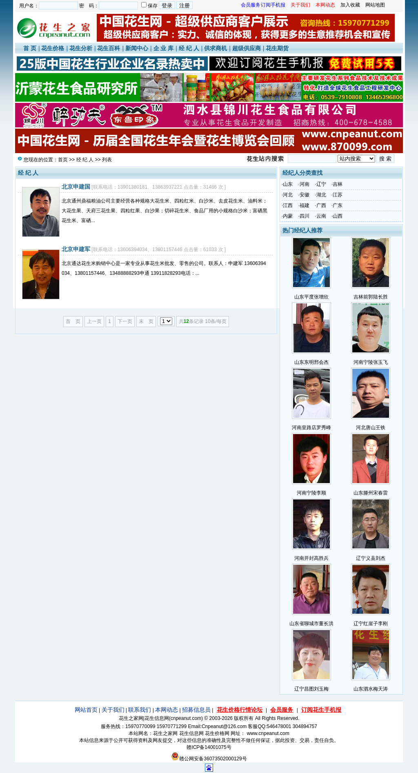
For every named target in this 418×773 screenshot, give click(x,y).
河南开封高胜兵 (311, 558)
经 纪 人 (189, 48)
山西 (337, 216)
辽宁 (321, 184)
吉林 (337, 184)
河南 (304, 184)
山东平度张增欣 (311, 297)
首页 (63, 160)
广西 (321, 205)
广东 (337, 205)
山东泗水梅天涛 (371, 689)
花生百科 (108, 48)
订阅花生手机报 (321, 709)
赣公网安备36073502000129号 (209, 759)
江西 (288, 205)
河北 (288, 195)
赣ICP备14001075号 (209, 747)
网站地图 (375, 5)
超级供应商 (246, 48)
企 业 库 (163, 48)
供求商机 (215, 48)
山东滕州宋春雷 (371, 493)
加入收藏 (350, 5)
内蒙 (288, 216)
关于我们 (113, 709)
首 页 (29, 48)
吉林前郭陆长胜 (371, 297)
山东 (288, 184)
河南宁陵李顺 (311, 493)
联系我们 (139, 709)
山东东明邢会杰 (311, 362)
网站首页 (86, 709)
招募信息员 (196, 709)
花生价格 (52, 48)
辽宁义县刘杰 (370, 558)
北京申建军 (76, 249)
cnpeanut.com (186, 718)
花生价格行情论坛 (239, 709)
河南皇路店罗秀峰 (311, 427)
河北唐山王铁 (370, 427)
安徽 (304, 195)
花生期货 (277, 48)
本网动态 (166, 709)
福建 (304, 205)
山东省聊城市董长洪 (311, 623)
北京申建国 (76, 186)
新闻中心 (136, 48)
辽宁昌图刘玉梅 (311, 689)
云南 (321, 216)
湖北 (321, 195)
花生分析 (80, 48)
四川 (304, 216)
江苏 (337, 195)
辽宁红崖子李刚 (371, 623)
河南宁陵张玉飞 (371, 362)
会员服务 (281, 709)
